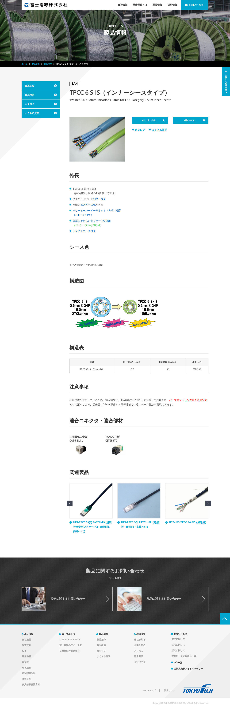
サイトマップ (149, 690)
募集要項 (138, 656)
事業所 (25, 661)
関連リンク (169, 690)
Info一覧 (178, 662)
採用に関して (178, 644)
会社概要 (26, 639)
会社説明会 (139, 661)
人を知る (138, 650)
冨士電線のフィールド (70, 645)
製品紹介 (101, 639)
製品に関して (178, 639)
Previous (70, 503)
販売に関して (178, 650)
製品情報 (103, 634)
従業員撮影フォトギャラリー (188, 668)
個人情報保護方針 (31, 684)
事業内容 (26, 656)
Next (208, 503)
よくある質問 (103, 656)
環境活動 (26, 667)
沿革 (24, 650)
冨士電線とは (68, 634)
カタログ (101, 650)
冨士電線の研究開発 (69, 650)
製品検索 (101, 645)
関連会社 (26, 678)
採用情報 (140, 634)
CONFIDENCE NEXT (69, 639)
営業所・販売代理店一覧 (184, 655)
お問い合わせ (180, 633)
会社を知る (139, 639)
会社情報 (28, 634)
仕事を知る (139, 645)
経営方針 (26, 645)
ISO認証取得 (28, 673)
